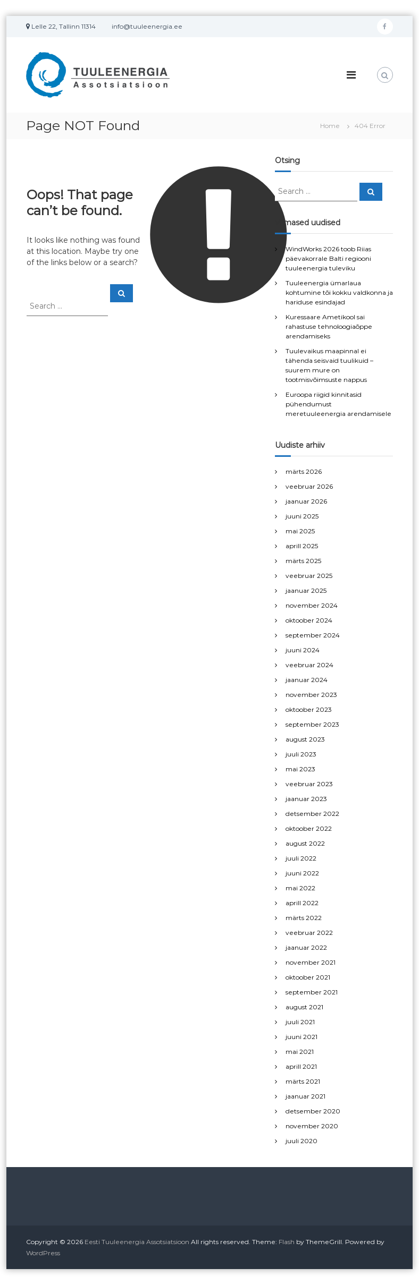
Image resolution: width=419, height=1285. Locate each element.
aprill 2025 (302, 546)
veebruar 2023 (309, 784)
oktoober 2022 (309, 828)
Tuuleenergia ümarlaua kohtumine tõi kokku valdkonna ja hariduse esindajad (339, 292)
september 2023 (312, 724)
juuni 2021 (301, 1037)
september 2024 (313, 635)
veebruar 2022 (309, 933)
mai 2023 (300, 769)
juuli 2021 (300, 1022)
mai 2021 (300, 1052)
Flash (287, 1242)
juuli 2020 (301, 1141)
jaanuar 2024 (307, 680)
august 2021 (304, 1007)
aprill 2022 (302, 903)
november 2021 (311, 962)
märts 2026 (304, 471)
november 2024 (312, 605)
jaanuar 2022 (306, 947)
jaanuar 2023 (306, 799)
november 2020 (312, 1126)
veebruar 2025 (309, 576)
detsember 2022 (312, 814)
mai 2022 (300, 888)
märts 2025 (303, 561)
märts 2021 (303, 1081)
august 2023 (305, 739)
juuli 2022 (301, 858)
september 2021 (312, 992)
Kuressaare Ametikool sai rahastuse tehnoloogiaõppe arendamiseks (329, 326)
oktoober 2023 (309, 709)
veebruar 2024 (309, 665)
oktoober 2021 (308, 977)
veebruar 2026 (309, 486)
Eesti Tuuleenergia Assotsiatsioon (137, 1242)
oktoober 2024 (309, 620)
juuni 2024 (303, 650)
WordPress (43, 1253)
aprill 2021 (301, 1066)
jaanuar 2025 (306, 590)
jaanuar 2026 (306, 501)
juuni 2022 (302, 873)
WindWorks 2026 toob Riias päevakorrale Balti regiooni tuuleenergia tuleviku (328, 258)
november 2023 (311, 695)
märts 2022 (304, 918)
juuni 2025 (302, 516)
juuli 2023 (301, 754)
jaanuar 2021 (305, 1096)
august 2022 (305, 843)
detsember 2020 (313, 1111)
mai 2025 (300, 531)
